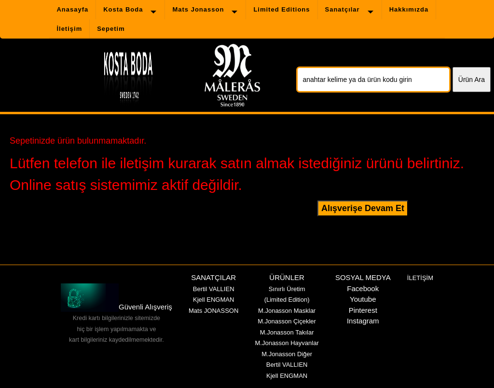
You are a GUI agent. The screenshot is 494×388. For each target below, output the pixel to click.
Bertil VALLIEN (213, 289)
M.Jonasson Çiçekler (287, 321)
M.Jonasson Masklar (287, 310)
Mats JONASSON (213, 310)
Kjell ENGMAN (213, 299)
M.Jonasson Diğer (286, 354)
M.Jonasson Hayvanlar (286, 343)
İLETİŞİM (420, 277)
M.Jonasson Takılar (287, 332)
